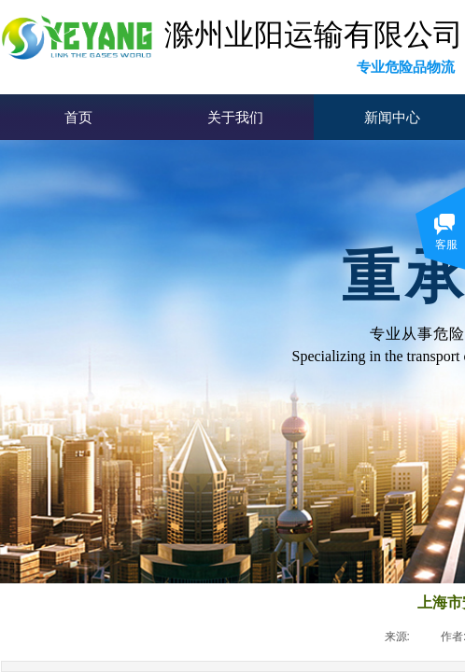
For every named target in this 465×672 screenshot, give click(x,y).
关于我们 (235, 117)
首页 (78, 117)
